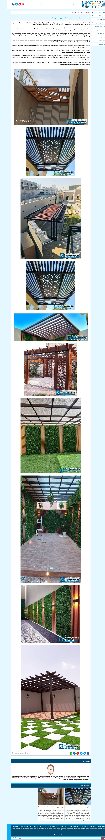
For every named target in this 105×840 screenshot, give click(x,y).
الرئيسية (81, 12)
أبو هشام (79, 761)
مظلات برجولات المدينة (72, 12)
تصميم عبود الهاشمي (52, 834)
